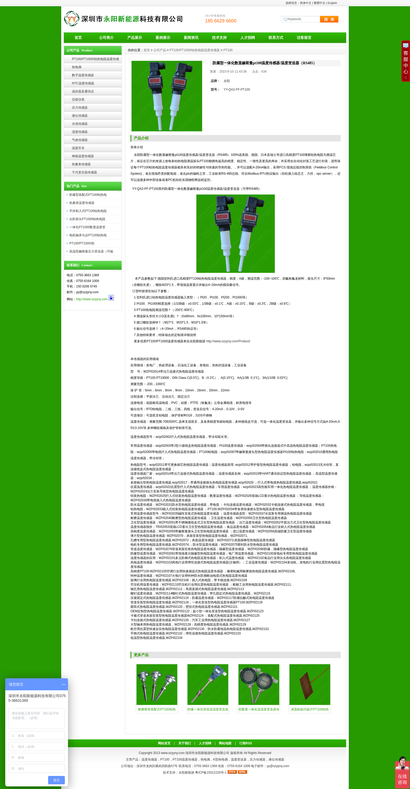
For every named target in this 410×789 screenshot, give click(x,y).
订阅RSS (245, 743)
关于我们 (184, 743)
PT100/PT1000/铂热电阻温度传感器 (95, 60)
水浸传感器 (80, 124)
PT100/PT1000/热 (81, 243)
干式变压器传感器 (84, 172)
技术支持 (219, 38)
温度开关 (78, 148)
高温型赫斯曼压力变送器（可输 (91, 251)
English (332, 2)
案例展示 (163, 38)
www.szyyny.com (172, 753)
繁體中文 (319, 2)
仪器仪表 (78, 99)
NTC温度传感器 (83, 83)
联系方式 (276, 38)
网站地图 (225, 743)
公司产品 (159, 50)
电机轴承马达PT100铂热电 (88, 235)
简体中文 (305, 2)
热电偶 (76, 67)
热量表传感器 (81, 164)
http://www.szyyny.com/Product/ (228, 341)
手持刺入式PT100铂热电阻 (88, 211)
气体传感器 (80, 140)
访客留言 (304, 38)
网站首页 (164, 743)
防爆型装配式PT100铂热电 (88, 195)
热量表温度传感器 (81, 203)
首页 (78, 38)
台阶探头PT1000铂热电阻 (87, 219)
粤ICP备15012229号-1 (210, 772)
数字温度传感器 (83, 75)
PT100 (227, 50)
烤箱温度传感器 (83, 156)
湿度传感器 (80, 132)
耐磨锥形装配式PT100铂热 (156, 709)
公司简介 (106, 38)
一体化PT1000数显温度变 (87, 227)
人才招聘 (247, 38)
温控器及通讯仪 (83, 91)
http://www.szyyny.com (91, 299)
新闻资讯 (191, 38)
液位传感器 (80, 115)
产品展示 (134, 38)
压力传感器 (80, 107)
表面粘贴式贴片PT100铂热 (309, 709)
